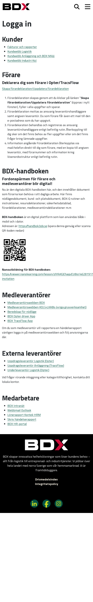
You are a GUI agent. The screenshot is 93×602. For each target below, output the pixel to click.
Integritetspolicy (46, 484)
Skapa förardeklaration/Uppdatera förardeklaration (35, 88)
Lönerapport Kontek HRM (24, 415)
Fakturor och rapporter (22, 47)
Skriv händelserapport (21, 419)
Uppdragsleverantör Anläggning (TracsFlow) (35, 365)
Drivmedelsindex (46, 479)
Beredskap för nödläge (21, 311)
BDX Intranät (15, 405)
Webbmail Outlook (19, 410)
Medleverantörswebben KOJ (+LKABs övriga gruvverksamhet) (46, 307)
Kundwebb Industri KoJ (22, 60)
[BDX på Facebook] (46, 503)
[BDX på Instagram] (59, 503)
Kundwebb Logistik (19, 51)
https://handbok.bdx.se (33, 226)
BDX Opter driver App (21, 316)
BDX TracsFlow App (20, 320)
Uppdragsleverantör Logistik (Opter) (30, 361)
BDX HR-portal (17, 424)
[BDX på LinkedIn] (34, 503)
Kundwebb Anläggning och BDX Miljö (31, 56)
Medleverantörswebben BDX (26, 302)
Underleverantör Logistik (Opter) (28, 370)
